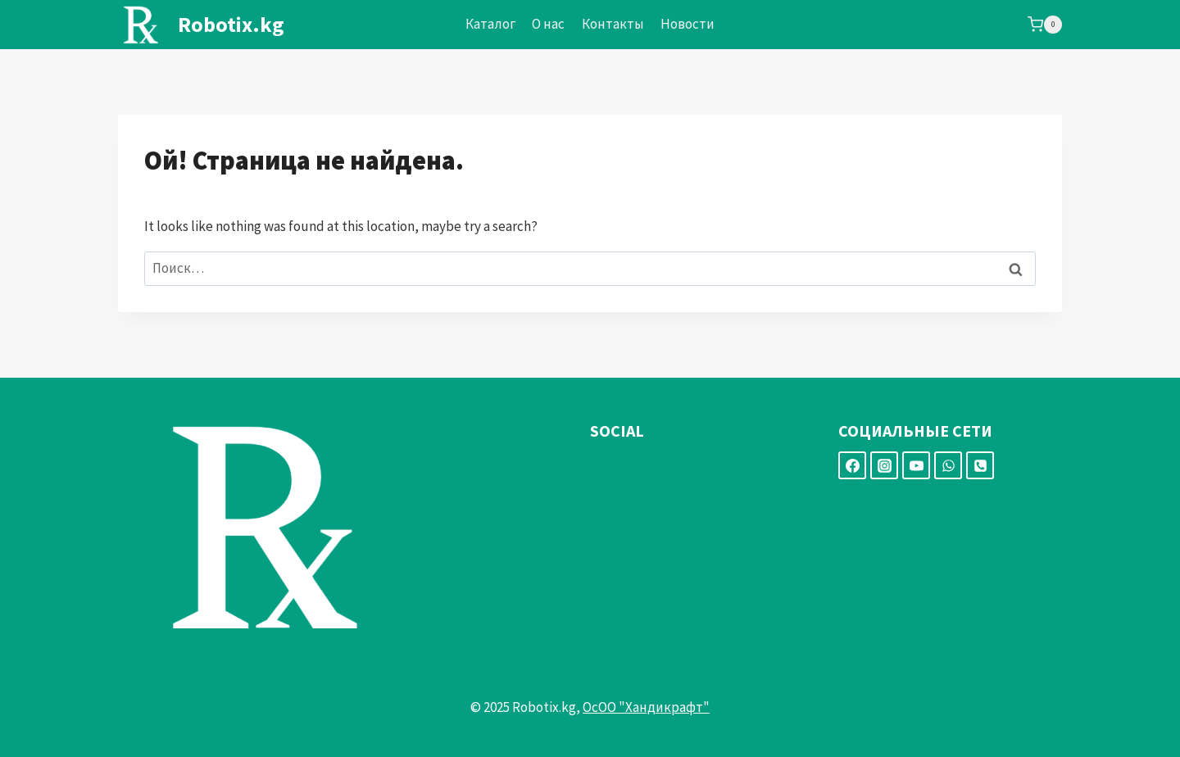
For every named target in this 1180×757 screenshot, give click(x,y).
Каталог (490, 24)
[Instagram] (884, 465)
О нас (548, 24)
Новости (687, 24)
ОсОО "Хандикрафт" (646, 707)
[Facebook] (852, 465)
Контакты (613, 24)
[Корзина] (1045, 25)
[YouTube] (916, 465)
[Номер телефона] (980, 465)
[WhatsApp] (948, 465)
